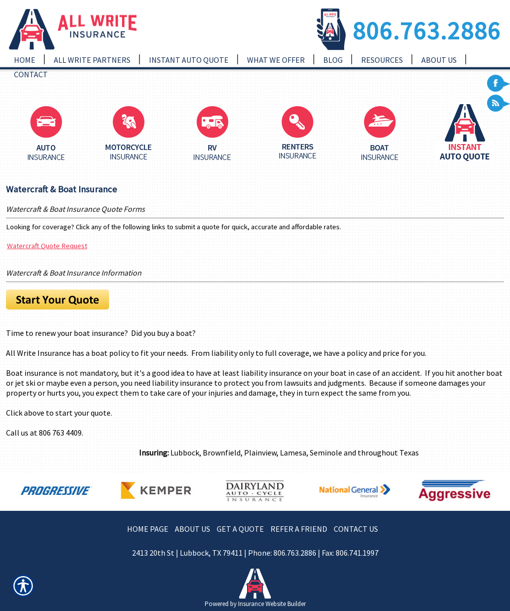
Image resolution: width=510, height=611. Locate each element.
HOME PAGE (147, 529)
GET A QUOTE (240, 529)
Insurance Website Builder (272, 604)
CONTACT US (356, 529)
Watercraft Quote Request (47, 245)
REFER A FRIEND (298, 529)
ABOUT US (192, 529)
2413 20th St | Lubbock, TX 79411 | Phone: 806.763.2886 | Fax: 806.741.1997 (255, 553)
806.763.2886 (427, 30)
